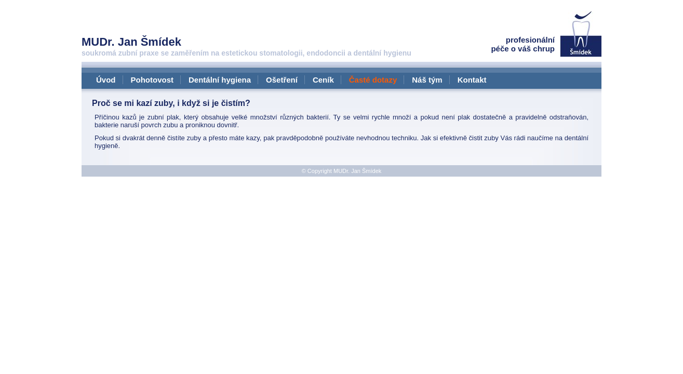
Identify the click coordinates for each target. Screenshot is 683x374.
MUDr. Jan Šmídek (357, 171)
